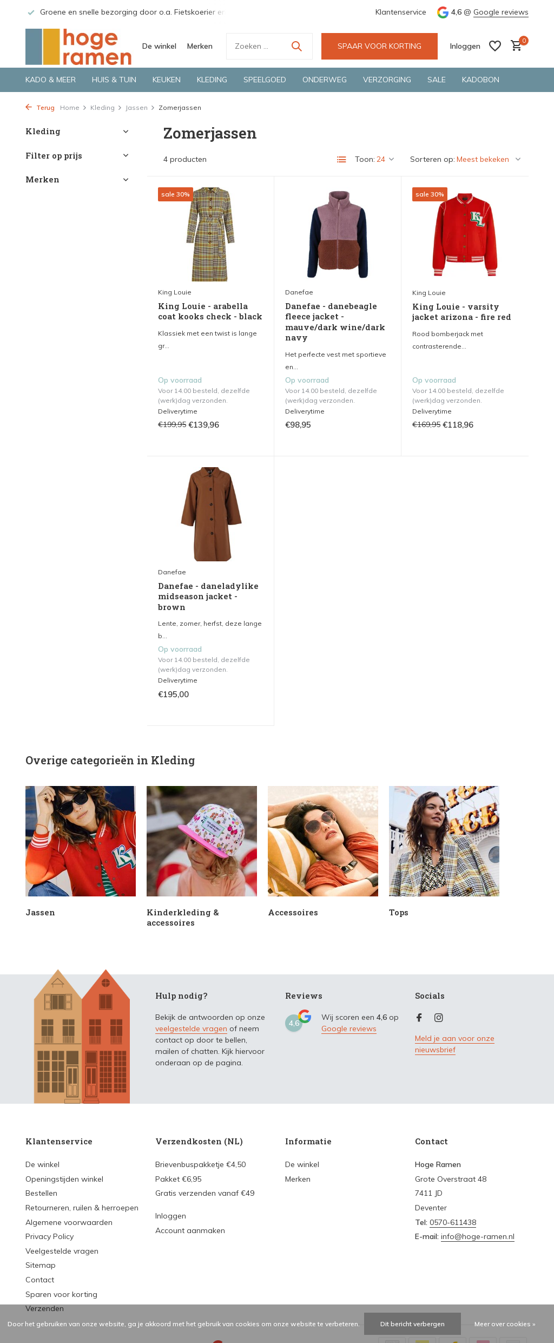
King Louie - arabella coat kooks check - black (210, 311)
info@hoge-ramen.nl (478, 1236)
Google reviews (501, 12)
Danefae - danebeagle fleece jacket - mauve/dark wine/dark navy (335, 322)
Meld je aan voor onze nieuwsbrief (454, 1043)
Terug (40, 107)
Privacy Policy (49, 1236)
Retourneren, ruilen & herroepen (81, 1208)
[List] (342, 160)
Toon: (365, 159)
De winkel (159, 46)
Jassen (140, 107)
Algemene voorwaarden (69, 1222)
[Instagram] (438, 1018)
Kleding (212, 79)
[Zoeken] (269, 46)
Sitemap (40, 1265)
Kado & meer (50, 79)
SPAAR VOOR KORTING (379, 46)
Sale (436, 79)
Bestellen (41, 1193)
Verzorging (387, 79)
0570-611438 (453, 1222)
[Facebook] (419, 1018)
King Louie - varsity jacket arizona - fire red (461, 312)
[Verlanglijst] (495, 46)
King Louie (175, 292)
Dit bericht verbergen (412, 1324)
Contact (39, 1280)
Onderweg (324, 79)
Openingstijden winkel (64, 1179)
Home (73, 107)
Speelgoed (264, 79)
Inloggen (170, 1216)
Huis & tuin (114, 79)
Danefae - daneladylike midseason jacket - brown (208, 596)
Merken (200, 46)
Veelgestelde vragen (61, 1251)
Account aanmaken (190, 1230)
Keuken (167, 79)
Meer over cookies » (505, 1324)
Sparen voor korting (61, 1294)
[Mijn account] (465, 46)
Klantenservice (400, 12)
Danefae (299, 292)
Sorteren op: (432, 159)
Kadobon (480, 79)
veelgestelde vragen (191, 1028)
